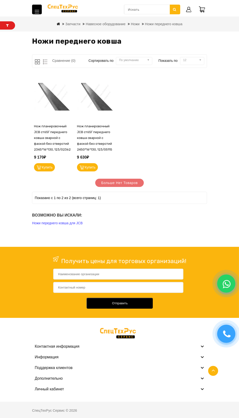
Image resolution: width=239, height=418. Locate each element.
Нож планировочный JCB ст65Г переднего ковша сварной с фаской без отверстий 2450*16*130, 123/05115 (94, 137)
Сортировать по (100, 61)
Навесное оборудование (106, 24)
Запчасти (72, 24)
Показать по (168, 61)
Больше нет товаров (119, 183)
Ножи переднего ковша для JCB (57, 223)
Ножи (135, 24)
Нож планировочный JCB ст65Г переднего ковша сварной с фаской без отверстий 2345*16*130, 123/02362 (52, 137)
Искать (174, 9)
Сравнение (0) (64, 61)
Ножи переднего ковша (163, 24)
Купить (47, 167)
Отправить (120, 303)
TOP (213, 370)
